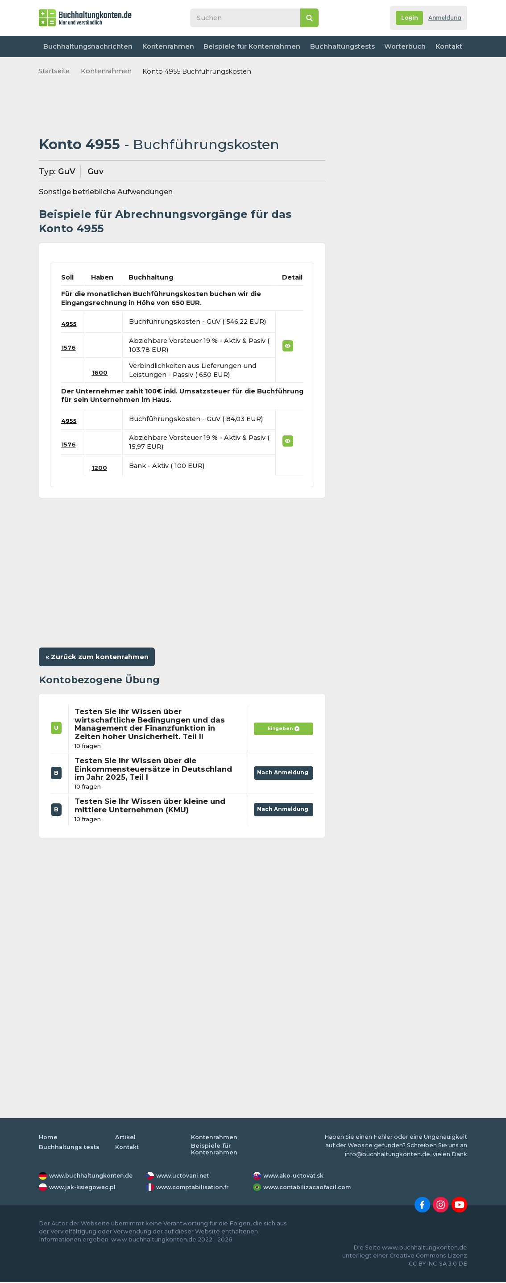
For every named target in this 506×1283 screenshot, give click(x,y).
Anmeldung (442, 18)
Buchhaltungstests (338, 46)
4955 (70, 324)
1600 (101, 372)
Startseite (54, 71)
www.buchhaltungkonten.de (93, 1176)
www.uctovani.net (184, 1176)
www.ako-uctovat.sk (294, 1176)
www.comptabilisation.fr (194, 1188)
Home (48, 1138)
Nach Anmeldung (281, 771)
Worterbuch (401, 46)
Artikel (125, 1138)
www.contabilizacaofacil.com (308, 1188)
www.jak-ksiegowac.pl (84, 1188)
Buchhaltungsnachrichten (87, 46)
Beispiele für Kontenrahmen (249, 46)
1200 (101, 468)
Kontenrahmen (166, 46)
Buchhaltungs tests (69, 1148)
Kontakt (447, 46)
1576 (69, 347)
